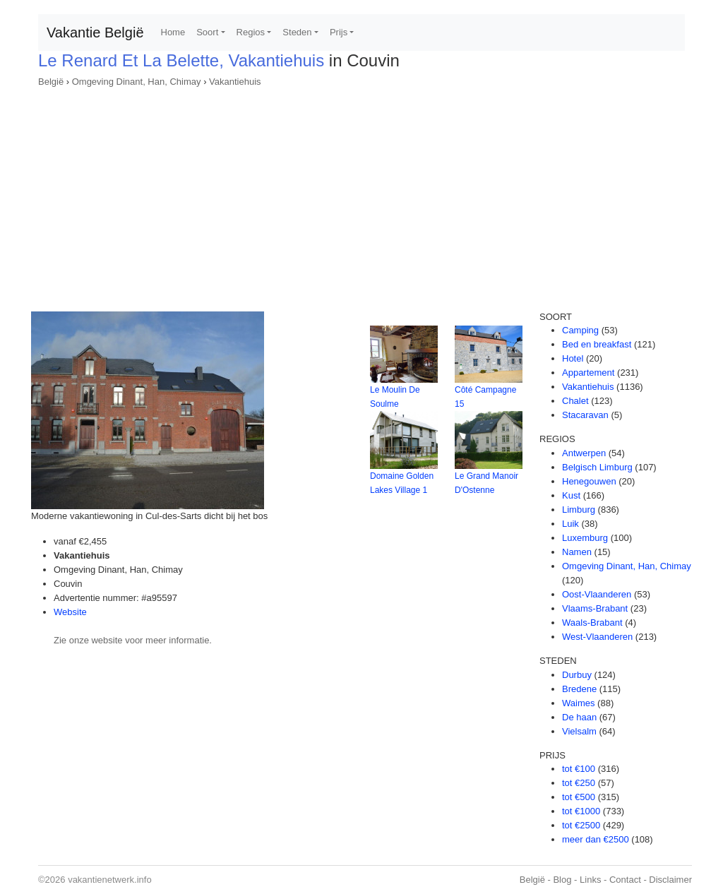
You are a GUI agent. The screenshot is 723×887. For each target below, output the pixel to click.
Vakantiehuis (235, 81)
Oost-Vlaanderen (596, 594)
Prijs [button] (338, 32)
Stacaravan (585, 415)
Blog (562, 879)
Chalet (575, 400)
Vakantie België (95, 32)
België (51, 81)
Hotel (572, 358)
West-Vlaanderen (597, 636)
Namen (577, 552)
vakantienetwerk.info (110, 879)
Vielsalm (579, 731)
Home (173, 32)
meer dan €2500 (595, 839)
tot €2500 (581, 825)
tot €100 (578, 768)
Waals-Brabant (592, 622)
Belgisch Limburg (597, 467)
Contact (625, 879)
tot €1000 (581, 811)
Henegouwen (589, 481)
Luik (570, 523)
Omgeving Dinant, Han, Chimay (136, 81)
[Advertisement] (361, 195)
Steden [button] (296, 32)
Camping (580, 330)
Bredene (579, 689)
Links (590, 879)
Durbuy (577, 674)
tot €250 (578, 783)
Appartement (588, 372)
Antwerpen (584, 453)
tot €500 (578, 797)
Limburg (578, 509)
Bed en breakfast (596, 344)
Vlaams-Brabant (595, 608)
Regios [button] (251, 32)
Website (70, 612)
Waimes (578, 703)
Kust (571, 495)
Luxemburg (585, 537)
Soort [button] (207, 32)
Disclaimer (670, 879)
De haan (579, 717)
